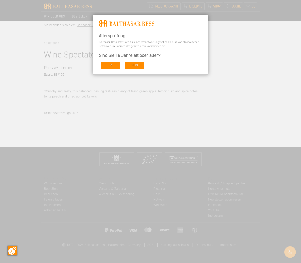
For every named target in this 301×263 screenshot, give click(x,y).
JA (110, 65)
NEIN (134, 65)
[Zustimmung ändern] (12, 250)
